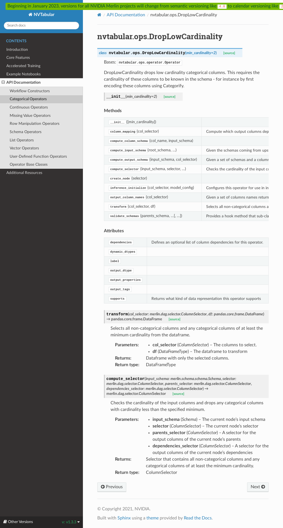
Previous (112, 487)
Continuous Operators (29, 107)
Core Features (18, 58)
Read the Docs (198, 518)
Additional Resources (24, 173)
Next (258, 487)
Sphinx (124, 518)
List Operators (22, 140)
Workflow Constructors (30, 91)
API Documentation (21, 82)
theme (152, 518)
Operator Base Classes (29, 164)
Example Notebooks (23, 74)
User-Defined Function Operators (38, 156)
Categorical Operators (28, 99)
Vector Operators (24, 148)
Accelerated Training (23, 66)
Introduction (17, 49)
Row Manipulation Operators (34, 124)
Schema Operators (25, 132)
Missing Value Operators (30, 115)
